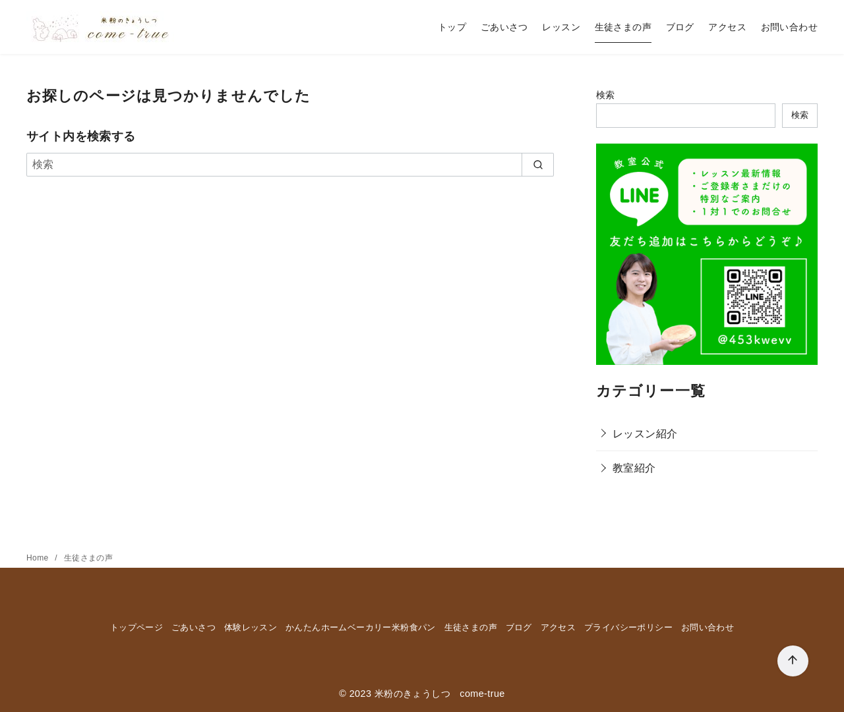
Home (38, 557)
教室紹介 (634, 468)
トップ (452, 27)
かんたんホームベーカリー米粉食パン (361, 627)
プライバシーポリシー (628, 627)
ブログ (680, 27)
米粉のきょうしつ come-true (440, 693)
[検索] (290, 165)
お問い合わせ (789, 27)
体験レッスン (250, 627)
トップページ (136, 627)
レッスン (561, 27)
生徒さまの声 (623, 27)
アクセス (727, 27)
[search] (538, 165)
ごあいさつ (504, 27)
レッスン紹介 (645, 433)
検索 (605, 95)
